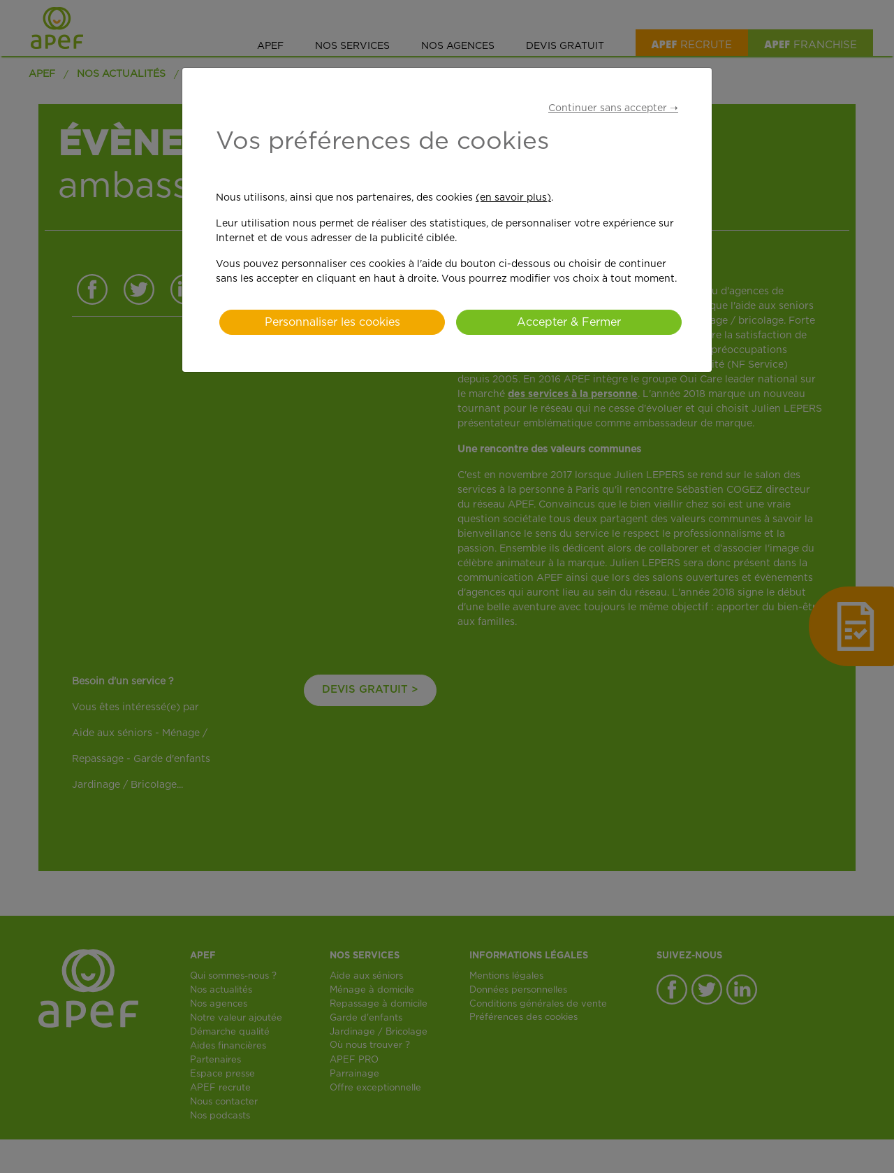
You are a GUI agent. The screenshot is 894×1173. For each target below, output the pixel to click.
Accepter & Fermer (569, 322)
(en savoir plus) (513, 198)
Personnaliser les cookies (332, 322)
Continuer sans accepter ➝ (613, 108)
